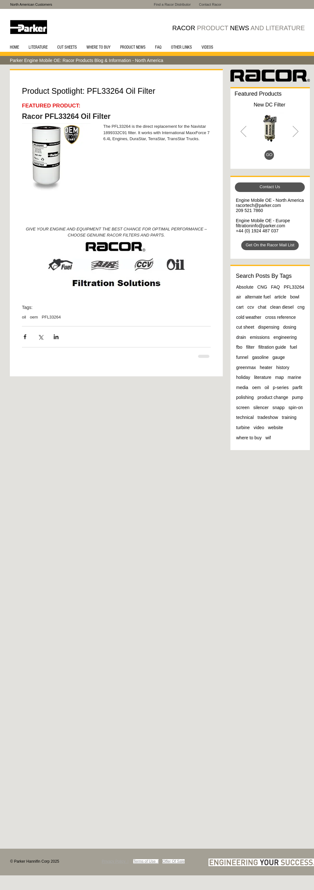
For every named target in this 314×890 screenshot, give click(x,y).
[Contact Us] (270, 187)
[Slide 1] (262, 156)
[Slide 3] (270, 156)
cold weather (248, 317)
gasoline (260, 357)
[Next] (295, 132)
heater (266, 367)
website (275, 427)
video (259, 427)
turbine (243, 427)
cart (239, 307)
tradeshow (267, 417)
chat (262, 307)
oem (34, 317)
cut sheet (245, 327)
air (238, 296)
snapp (278, 407)
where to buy (249, 437)
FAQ (275, 287)
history (282, 367)
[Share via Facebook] (25, 337)
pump (297, 397)
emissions (260, 337)
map (279, 377)
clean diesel (282, 307)
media (242, 387)
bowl (294, 296)
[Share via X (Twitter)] (41, 337)
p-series (281, 387)
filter (250, 347)
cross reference (280, 317)
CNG (262, 287)
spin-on (295, 407)
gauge (278, 357)
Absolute (244, 287)
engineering (285, 337)
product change (272, 397)
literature (262, 377)
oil (24, 317)
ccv (250, 307)
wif (268, 437)
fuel (293, 347)
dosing (289, 327)
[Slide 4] (277, 156)
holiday (243, 377)
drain (241, 337)
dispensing (268, 327)
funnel (242, 357)
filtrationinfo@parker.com (260, 225)
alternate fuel (258, 296)
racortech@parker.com (258, 205)
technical (245, 417)
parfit (297, 387)
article (280, 296)
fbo (239, 347)
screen (242, 407)
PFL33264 (51, 317)
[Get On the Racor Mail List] (270, 245)
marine (294, 377)
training (289, 417)
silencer (261, 407)
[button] (38, 47)
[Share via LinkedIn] (56, 337)
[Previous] (243, 132)
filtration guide (272, 347)
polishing (245, 397)
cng (301, 307)
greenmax (246, 367)
